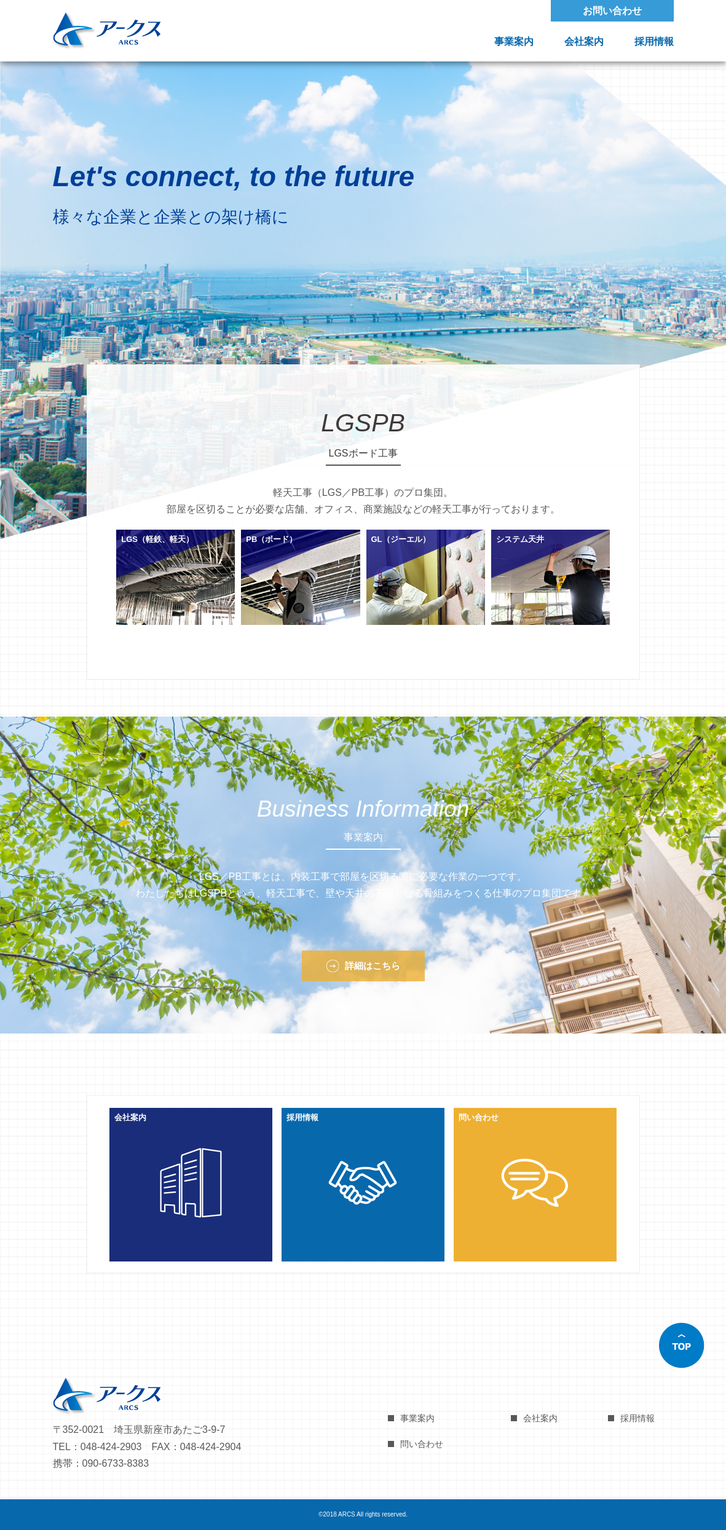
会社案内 (584, 42)
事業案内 (514, 42)
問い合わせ (421, 1444)
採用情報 (654, 42)
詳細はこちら (372, 965)
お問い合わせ (612, 11)
